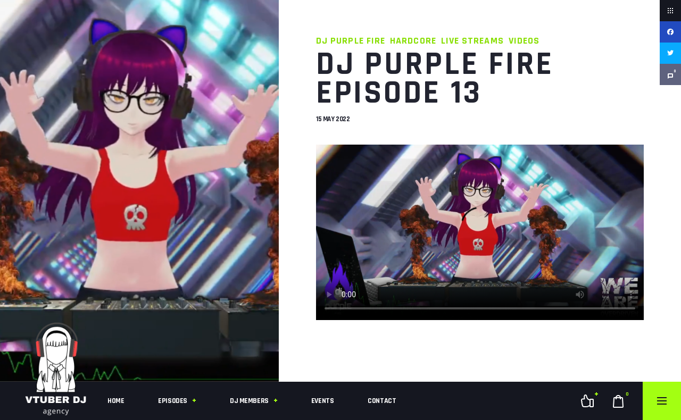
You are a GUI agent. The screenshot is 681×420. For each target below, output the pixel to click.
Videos (524, 41)
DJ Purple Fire (350, 41)
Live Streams (472, 41)
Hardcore (413, 41)
